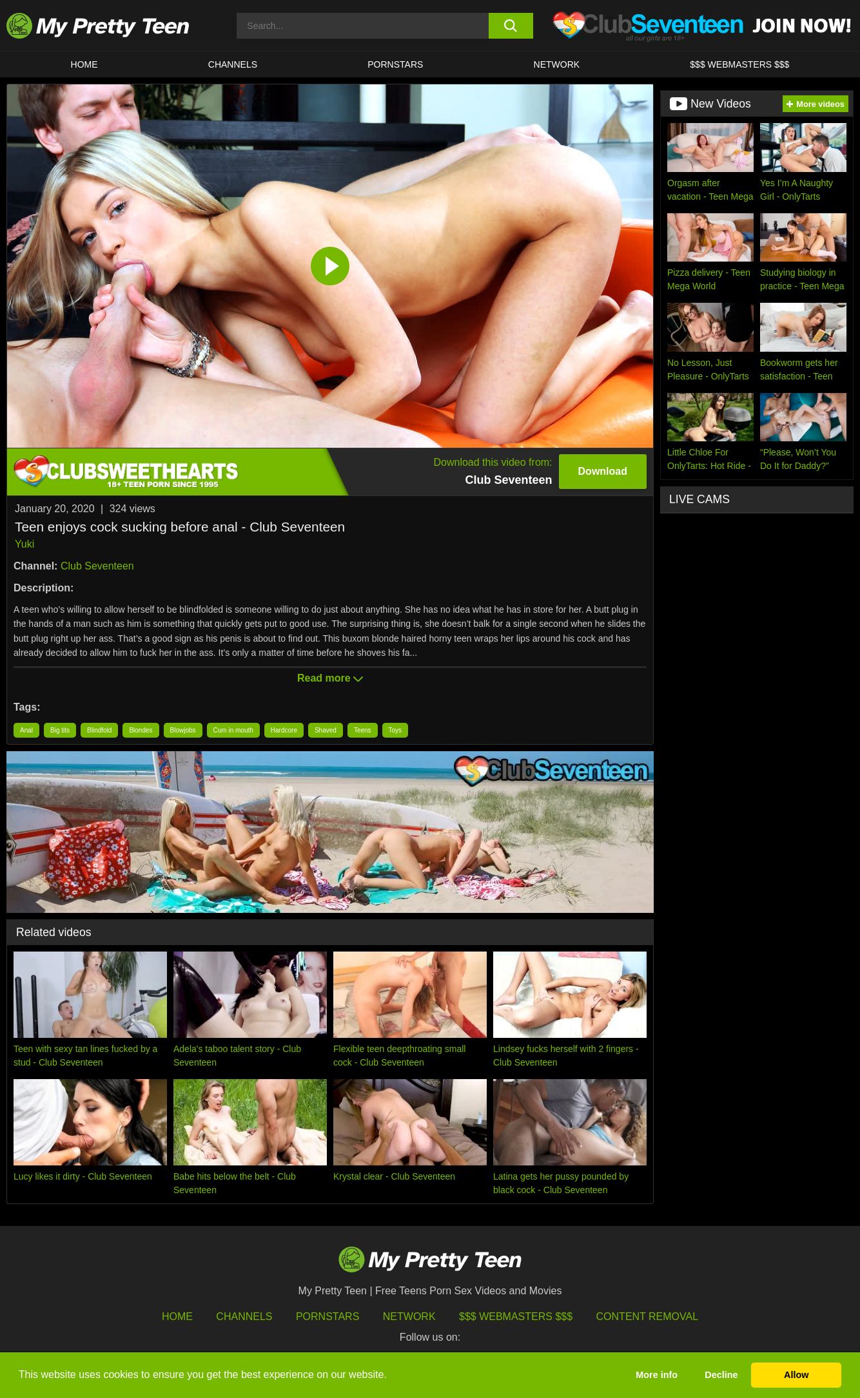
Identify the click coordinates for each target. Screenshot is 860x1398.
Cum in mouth (233, 730)
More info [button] (657, 1375)
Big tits (60, 730)
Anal (26, 730)
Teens (362, 730)
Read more (330, 678)
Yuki (24, 544)
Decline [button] (721, 1375)
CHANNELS (232, 64)
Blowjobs (183, 730)
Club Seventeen (97, 565)
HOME (84, 64)
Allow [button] (796, 1375)
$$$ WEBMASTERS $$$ (739, 64)
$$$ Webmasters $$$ (515, 1316)
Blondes (140, 730)
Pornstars (395, 64)
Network (557, 64)
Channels (244, 1316)
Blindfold (99, 730)
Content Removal (647, 1316)
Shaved (326, 730)
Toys (395, 730)
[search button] (511, 26)
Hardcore (284, 730)
